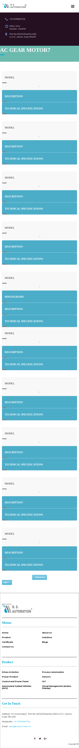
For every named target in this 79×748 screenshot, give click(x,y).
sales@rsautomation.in (20, 726)
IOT (44, 681)
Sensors (46, 677)
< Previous (39, 577)
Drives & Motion (10, 672)
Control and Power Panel (15, 681)
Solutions (47, 637)
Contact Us (8, 647)
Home (5, 633)
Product (6, 637)
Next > (7, 582)
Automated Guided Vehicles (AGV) (16, 687)
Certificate (7, 642)
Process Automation (53, 672)
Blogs (45, 642)
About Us (47, 633)
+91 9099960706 (22, 721)
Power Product (10, 677)
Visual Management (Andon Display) (56, 687)
